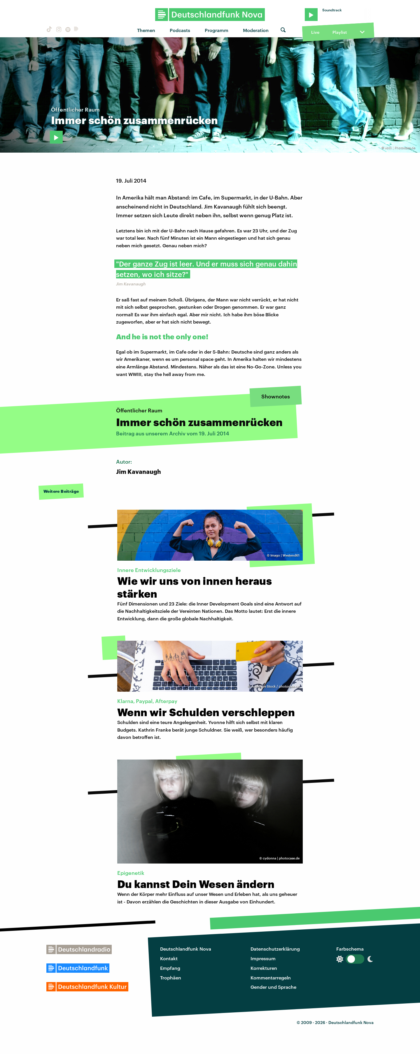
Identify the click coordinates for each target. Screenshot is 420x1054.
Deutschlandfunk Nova (185, 948)
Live (315, 32)
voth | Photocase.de (400, 147)
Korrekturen (264, 968)
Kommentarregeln (271, 977)
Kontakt (169, 958)
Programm (216, 30)
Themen (146, 30)
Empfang (170, 968)
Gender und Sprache (273, 987)
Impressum (263, 958)
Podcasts (180, 30)
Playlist (339, 32)
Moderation (256, 30)
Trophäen (170, 977)
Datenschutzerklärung (275, 948)
